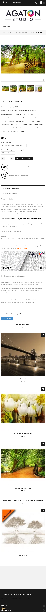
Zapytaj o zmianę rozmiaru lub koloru (16, 167)
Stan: (3, 110)
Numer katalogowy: (8, 107)
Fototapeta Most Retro (23, 488)
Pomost (23, 379)
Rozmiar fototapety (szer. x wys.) (12, 150)
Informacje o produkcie (11, 188)
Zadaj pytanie (7, 318)
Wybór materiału (7, 142)
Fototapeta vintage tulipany (23, 433)
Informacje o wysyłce (10, 193)
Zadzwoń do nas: (15, 175)
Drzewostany (23, 555)
